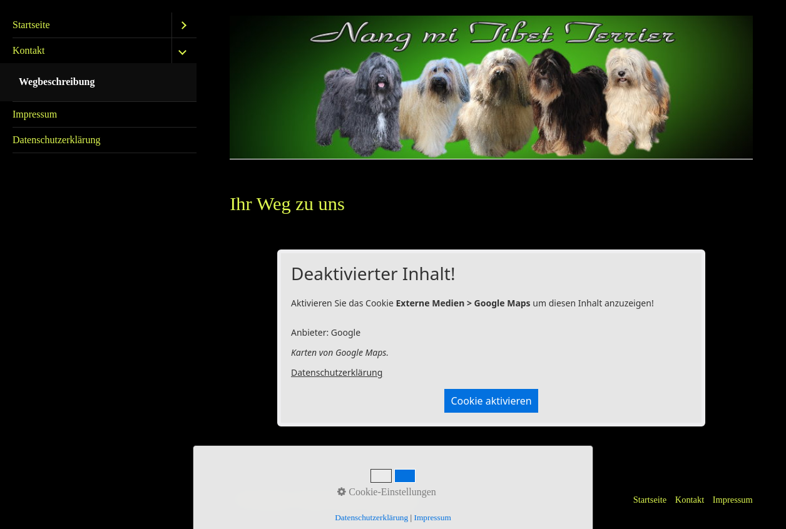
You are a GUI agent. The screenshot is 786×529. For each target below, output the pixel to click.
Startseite (31, 24)
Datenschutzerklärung (56, 139)
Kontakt (29, 50)
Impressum (35, 114)
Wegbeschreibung (57, 81)
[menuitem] (98, 25)
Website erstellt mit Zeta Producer (360, 500)
